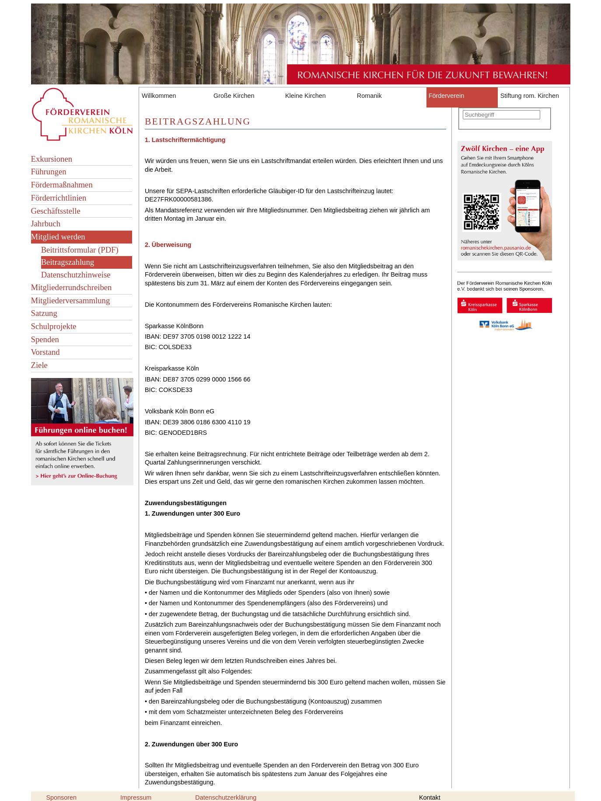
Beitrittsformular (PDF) (80, 249)
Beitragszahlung (67, 262)
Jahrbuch (46, 223)
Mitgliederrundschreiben (71, 287)
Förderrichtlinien (59, 197)
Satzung (44, 313)
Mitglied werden (58, 236)
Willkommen (159, 95)
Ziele (39, 365)
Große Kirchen (234, 95)
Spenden (45, 339)
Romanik (369, 95)
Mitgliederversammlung (70, 300)
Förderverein (447, 95)
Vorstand (45, 352)
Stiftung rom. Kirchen (529, 95)
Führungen (48, 171)
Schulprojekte (54, 326)
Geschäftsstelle (55, 210)
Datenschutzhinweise (76, 274)
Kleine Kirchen (305, 95)
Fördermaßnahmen (62, 184)
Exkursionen (52, 158)
